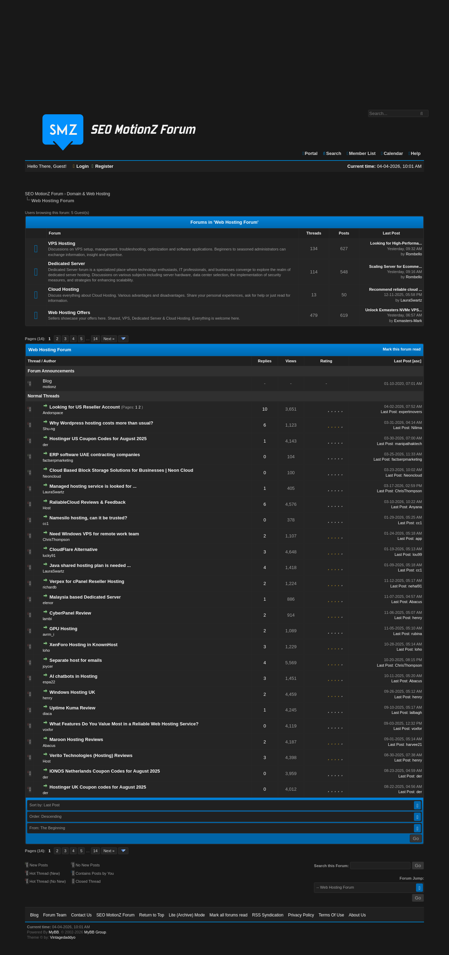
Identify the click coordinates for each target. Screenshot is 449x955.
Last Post (402, 361)
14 (95, 339)
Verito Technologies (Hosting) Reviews (91, 755)
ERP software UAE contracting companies (95, 454)
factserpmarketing (58, 460)
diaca (47, 713)
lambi (47, 619)
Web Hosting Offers (69, 312)
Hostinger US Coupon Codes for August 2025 (98, 438)
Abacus (415, 602)
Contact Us (81, 915)
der (45, 445)
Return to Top (151, 915)
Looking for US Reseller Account (85, 407)
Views (290, 361)
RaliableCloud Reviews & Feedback (88, 502)
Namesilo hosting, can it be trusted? (88, 517)
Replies (265, 361)
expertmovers (410, 412)
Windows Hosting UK (72, 692)
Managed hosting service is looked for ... (93, 486)
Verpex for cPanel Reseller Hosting (87, 581)
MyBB (54, 932)
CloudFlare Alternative (74, 549)
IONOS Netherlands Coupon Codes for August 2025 (105, 771)
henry (417, 618)
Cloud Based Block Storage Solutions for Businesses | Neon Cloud (121, 470)
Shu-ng (49, 429)
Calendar (391, 153)
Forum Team (54, 915)
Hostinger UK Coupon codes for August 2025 (98, 787)
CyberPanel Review (70, 613)
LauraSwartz (411, 300)
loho (46, 650)
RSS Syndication (267, 915)
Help (414, 153)
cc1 (46, 523)
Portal (310, 153)
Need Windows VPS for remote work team (94, 533)
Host (47, 508)
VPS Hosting (61, 243)
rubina (416, 634)
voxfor (48, 729)
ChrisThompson (408, 491)
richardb (50, 587)
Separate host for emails (76, 660)
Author (49, 361)
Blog (47, 381)
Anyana (415, 507)
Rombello (414, 254)
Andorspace (53, 413)
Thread (34, 361)
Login (81, 166)
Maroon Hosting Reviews (76, 739)
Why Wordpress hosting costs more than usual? (101, 423)
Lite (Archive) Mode (187, 915)
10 (264, 409)
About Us (357, 915)
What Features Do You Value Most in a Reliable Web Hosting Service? (124, 723)
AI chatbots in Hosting (74, 676)
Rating (326, 361)
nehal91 (415, 586)
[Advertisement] (224, 51)
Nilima (416, 428)
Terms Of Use (331, 915)
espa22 (49, 682)
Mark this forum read (402, 349)
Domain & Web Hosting (88, 193)
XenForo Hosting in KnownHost (84, 644)
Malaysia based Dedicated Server (85, 597)
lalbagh (416, 712)
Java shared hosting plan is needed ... (90, 565)
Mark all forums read (228, 915)
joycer (48, 666)
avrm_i (48, 634)
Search (331, 153)
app (419, 538)
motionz (49, 387)
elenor (48, 603)
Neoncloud (52, 476)
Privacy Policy (301, 915)
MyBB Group (95, 932)
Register (102, 166)
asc (417, 361)
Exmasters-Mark (408, 321)
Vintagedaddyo (62, 937)
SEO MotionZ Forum (44, 193)
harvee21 (414, 744)
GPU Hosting (63, 628)
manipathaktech (408, 444)
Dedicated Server (66, 263)
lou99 (417, 554)
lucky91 (49, 555)
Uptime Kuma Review (72, 707)
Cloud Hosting (63, 289)
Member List (360, 153)
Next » (109, 339)
